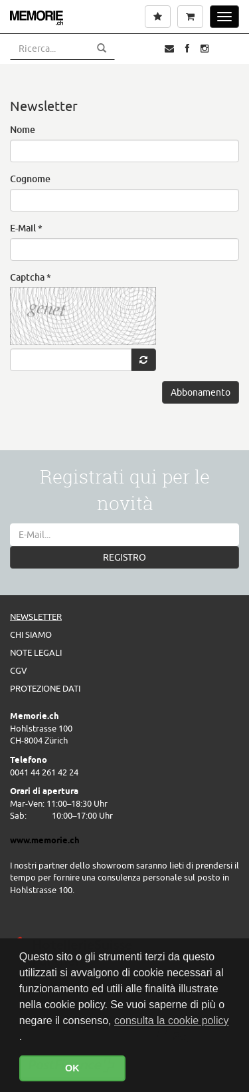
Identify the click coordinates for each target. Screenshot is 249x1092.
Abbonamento (200, 392)
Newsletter (36, 616)
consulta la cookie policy (171, 1020)
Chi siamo (31, 634)
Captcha (30, 277)
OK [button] (72, 1068)
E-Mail (26, 227)
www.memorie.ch (45, 840)
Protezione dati (45, 688)
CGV (18, 670)
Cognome (30, 178)
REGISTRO (124, 557)
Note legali (36, 652)
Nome (22, 129)
